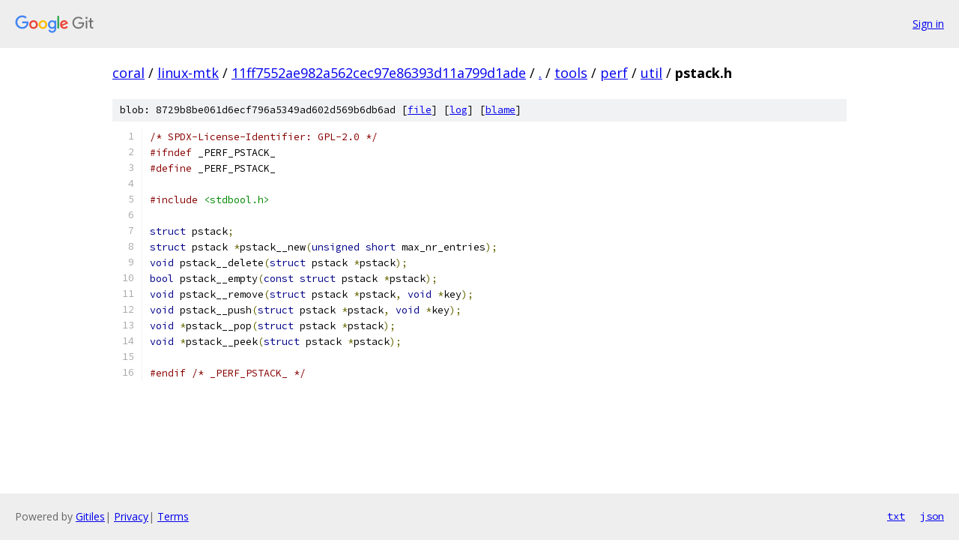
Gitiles (90, 516)
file (420, 110)
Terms (173, 516)
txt (896, 516)
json (932, 516)
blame (500, 110)
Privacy (131, 516)
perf (614, 73)
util (651, 73)
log (459, 110)
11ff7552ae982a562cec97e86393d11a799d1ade (379, 73)
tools (570, 73)
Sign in (928, 23)
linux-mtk (188, 73)
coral (128, 73)
